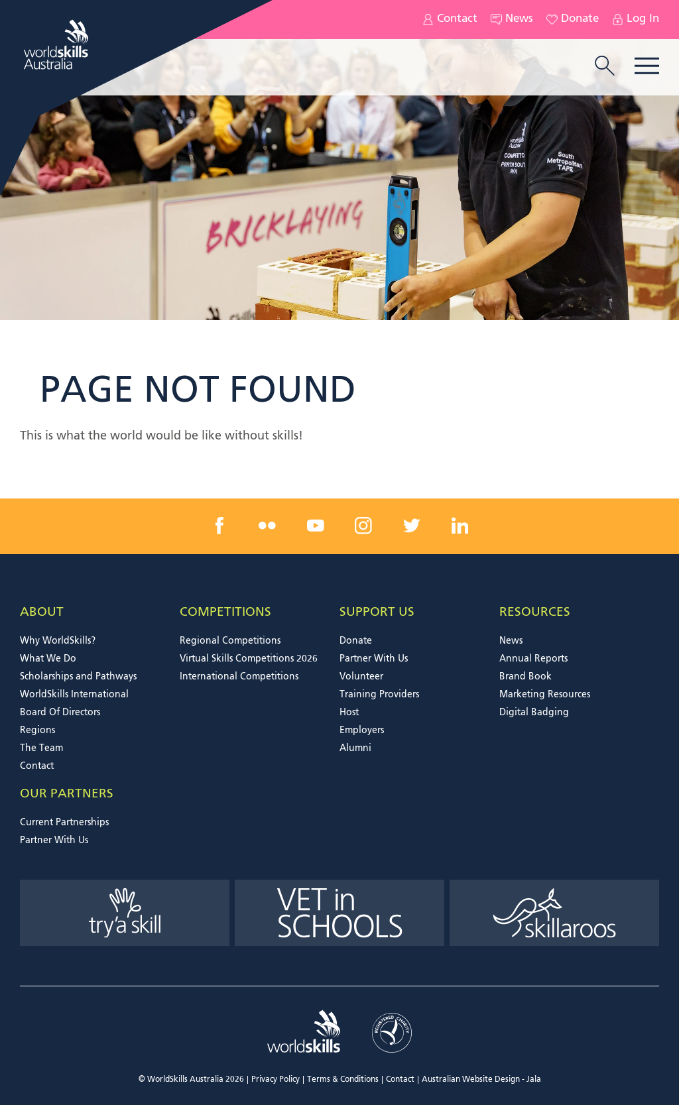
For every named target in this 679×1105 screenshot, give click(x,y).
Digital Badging (534, 712)
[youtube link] (315, 525)
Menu (647, 66)
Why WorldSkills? (57, 641)
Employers (362, 730)
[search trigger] (605, 67)
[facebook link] (219, 525)
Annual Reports (533, 659)
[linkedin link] (459, 525)
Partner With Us (374, 659)
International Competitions (239, 676)
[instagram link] (363, 525)
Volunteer (361, 676)
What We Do (48, 659)
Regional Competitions (230, 641)
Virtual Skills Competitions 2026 (249, 659)
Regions (37, 730)
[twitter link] (411, 525)
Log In (635, 19)
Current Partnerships (64, 822)
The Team (41, 748)
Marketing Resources (544, 694)
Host (349, 712)
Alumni (355, 748)
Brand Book (525, 676)
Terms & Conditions (343, 1080)
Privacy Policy (275, 1080)
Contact (449, 19)
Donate (572, 19)
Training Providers (379, 694)
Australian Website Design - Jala (481, 1080)
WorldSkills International (74, 694)
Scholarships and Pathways (78, 676)
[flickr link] (267, 525)
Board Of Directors (60, 712)
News (512, 19)
